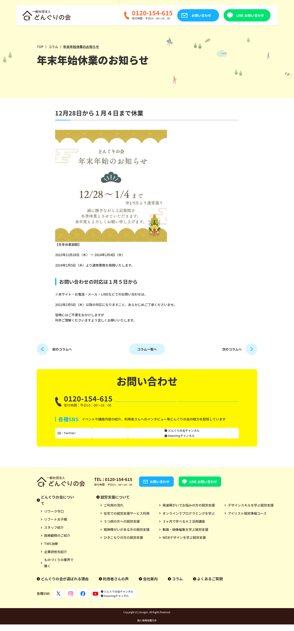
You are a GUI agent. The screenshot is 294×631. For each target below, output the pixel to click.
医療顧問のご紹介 (57, 541)
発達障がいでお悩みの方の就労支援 (189, 511)
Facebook (147, 437)
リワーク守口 (54, 517)
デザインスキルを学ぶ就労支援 (251, 511)
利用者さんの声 (116, 585)
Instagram (113, 437)
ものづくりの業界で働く (59, 569)
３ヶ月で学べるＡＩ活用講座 (184, 527)
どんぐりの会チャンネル (217, 434)
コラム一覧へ (147, 349)
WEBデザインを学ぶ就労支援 (184, 543)
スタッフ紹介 (54, 533)
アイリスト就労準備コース (247, 519)
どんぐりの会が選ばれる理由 (65, 585)
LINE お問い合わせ (229, 15)
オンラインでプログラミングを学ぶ (189, 519)
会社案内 (150, 585)
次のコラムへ (232, 349)
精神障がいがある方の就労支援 (126, 535)
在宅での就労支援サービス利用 (126, 519)
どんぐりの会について (57, 506)
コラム (53, 46)
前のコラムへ (62, 349)
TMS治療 (51, 550)
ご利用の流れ (113, 511)
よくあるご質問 (210, 585)
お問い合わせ (180, 15)
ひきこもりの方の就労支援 (123, 543)
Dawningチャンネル (214, 440)
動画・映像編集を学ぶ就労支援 (185, 535)
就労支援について (115, 503)
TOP (40, 46)
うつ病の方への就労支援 (122, 527)
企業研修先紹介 (55, 558)
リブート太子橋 (55, 525)
